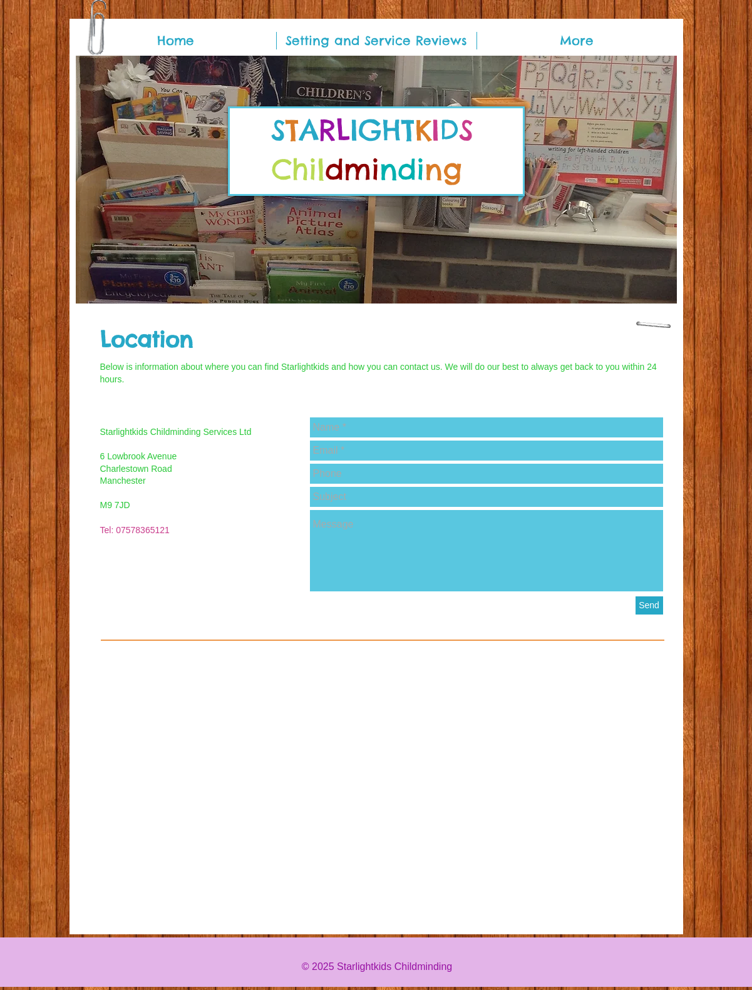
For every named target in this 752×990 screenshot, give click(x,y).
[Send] (649, 605)
